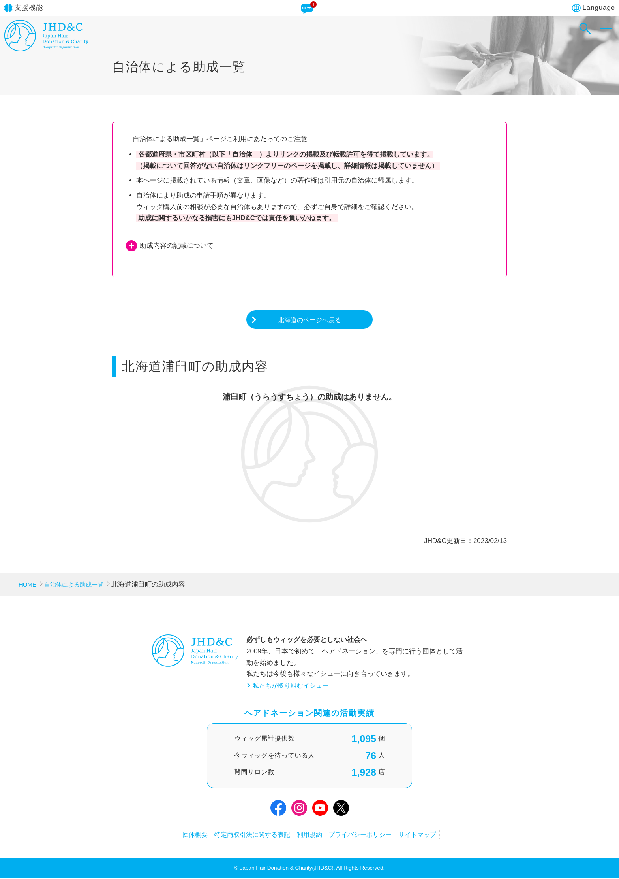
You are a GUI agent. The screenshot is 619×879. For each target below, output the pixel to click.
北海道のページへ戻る (309, 320)
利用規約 (309, 835)
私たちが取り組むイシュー (293, 686)
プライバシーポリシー (370, 835)
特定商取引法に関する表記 (242, 835)
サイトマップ (438, 835)
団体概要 (174, 835)
